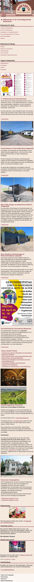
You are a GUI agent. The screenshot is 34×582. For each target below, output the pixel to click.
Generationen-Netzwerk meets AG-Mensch (13, 363)
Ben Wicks (7, 559)
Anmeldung (12, 449)
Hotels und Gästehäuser (6, 30)
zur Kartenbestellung (7, 569)
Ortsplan (2, 38)
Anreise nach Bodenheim (6, 28)
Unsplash (13, 559)
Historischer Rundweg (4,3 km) (10, 500)
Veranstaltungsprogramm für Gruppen (9, 34)
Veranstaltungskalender (22, 418)
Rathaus (2, 46)
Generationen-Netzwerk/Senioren (8, 55)
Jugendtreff (3, 69)
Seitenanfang (4, 577)
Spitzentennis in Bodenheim (9, 364)
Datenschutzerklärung (6, 580)
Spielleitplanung (4, 63)
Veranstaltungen (4, 51)
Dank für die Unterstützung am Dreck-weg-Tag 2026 (16, 359)
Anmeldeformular (18, 421)
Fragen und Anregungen (7, 575)
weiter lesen (5, 119)
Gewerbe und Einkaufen (6, 48)
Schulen (2, 67)
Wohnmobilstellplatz (5, 36)
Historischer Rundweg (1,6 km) (10, 498)
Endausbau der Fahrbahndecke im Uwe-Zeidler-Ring (16, 366)
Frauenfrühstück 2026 (8, 361)
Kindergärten (3, 65)
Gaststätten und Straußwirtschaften (9, 32)
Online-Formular (25, 555)
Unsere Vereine (4, 53)
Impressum (4, 578)
